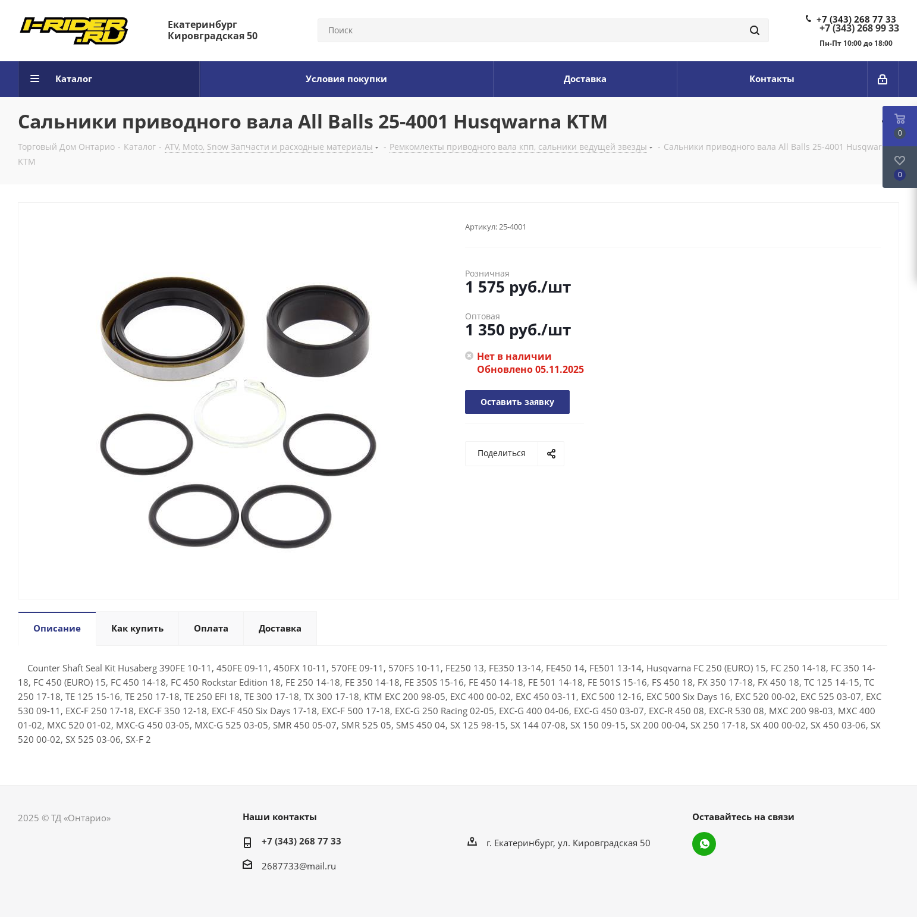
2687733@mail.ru (299, 866)
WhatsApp (704, 844)
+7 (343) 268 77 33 (856, 19)
